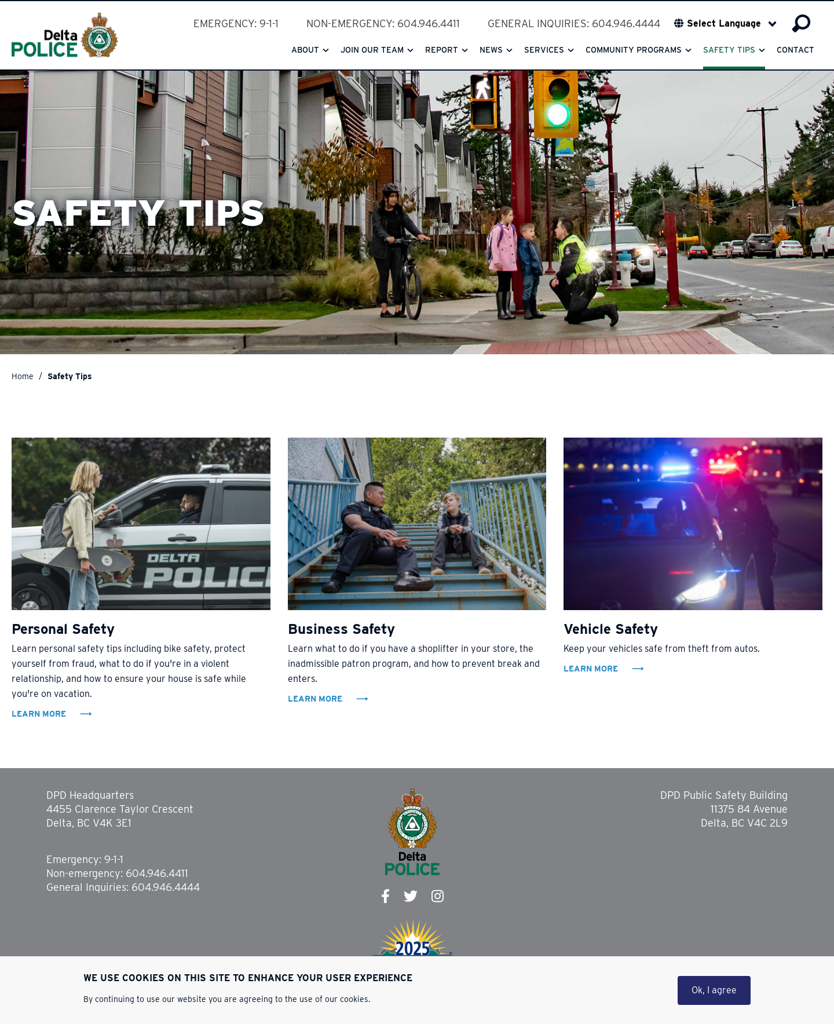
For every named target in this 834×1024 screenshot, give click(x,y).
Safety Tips (729, 49)
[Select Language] (732, 23)
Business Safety (341, 629)
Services (544, 49)
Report (441, 49)
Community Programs (634, 49)
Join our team (372, 49)
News (491, 49)
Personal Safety (63, 629)
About (305, 49)
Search (801, 23)
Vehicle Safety (611, 629)
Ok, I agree (714, 990)
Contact (795, 49)
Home (23, 376)
